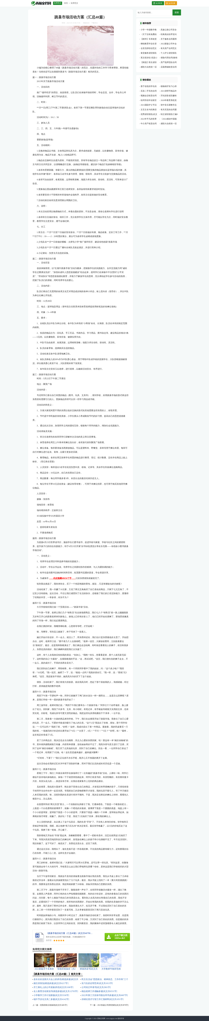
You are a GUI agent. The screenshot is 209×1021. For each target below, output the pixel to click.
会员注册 (172, 3)
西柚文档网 (101, 1018)
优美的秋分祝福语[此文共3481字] (53, 1005)
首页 (66, 3)
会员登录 (159, 3)
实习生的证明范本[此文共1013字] (97, 983)
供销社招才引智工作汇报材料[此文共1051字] (103, 999)
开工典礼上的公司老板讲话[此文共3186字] (53, 987)
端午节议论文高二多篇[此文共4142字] (51, 999)
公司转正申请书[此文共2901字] (96, 987)
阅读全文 (86, 23)
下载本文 (94, 23)
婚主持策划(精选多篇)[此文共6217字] (51, 983)
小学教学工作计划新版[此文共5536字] (51, 995)
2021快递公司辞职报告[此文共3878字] (112, 1005)
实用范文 (74, 3)
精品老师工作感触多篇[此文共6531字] (99, 991)
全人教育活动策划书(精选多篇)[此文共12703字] (56, 991)
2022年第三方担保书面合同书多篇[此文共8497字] (105, 995)
